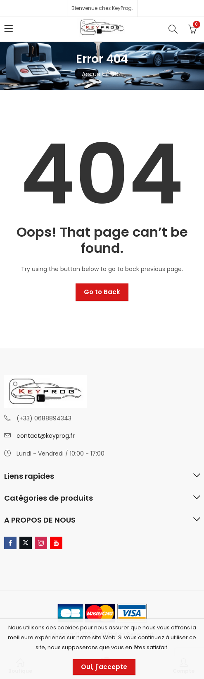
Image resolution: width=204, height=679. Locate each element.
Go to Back (102, 292)
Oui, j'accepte (104, 666)
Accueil (92, 74)
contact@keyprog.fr (46, 436)
